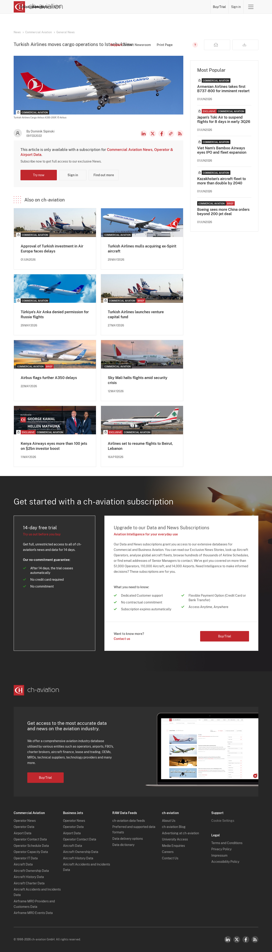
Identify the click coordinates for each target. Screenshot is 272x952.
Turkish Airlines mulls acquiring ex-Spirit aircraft (142, 248)
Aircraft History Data (29, 877)
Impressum (219, 855)
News (112, 7)
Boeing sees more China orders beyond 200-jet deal (223, 211)
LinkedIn (143, 133)
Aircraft (161, 7)
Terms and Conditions (226, 843)
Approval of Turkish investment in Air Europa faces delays (52, 248)
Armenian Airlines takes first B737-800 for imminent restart (223, 88)
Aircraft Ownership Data (31, 871)
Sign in (236, 7)
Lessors (145, 7)
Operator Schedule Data (31, 846)
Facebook (161, 133)
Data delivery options (127, 838)
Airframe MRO (198, 7)
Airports (177, 7)
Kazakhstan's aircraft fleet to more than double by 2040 (221, 181)
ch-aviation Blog (174, 827)
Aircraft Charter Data (29, 883)
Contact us (122, 639)
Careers (168, 852)
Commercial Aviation (38, 32)
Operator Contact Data (30, 839)
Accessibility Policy (225, 861)
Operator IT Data (26, 858)
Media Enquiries (173, 846)
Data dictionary (123, 845)
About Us (168, 820)
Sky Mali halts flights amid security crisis (137, 380)
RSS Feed (179, 133)
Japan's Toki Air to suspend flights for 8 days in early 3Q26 (223, 119)
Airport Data (22, 833)
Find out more (103, 175)
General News (65, 32)
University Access (175, 839)
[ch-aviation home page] (38, 7)
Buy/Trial (219, 7)
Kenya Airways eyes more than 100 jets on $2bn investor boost (54, 446)
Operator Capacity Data (31, 852)
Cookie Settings (222, 820)
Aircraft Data (23, 864)
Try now (38, 175)
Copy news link (170, 133)
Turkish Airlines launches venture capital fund (136, 314)
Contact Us (170, 858)
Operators (128, 7)
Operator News (25, 820)
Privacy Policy (221, 849)
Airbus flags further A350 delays (49, 378)
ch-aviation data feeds (128, 820)
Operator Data (24, 827)
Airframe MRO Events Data (33, 913)
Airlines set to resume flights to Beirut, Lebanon (140, 446)
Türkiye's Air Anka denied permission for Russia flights (55, 314)
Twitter (236, 939)
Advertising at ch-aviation (180, 833)
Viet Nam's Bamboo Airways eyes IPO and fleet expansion (221, 150)
